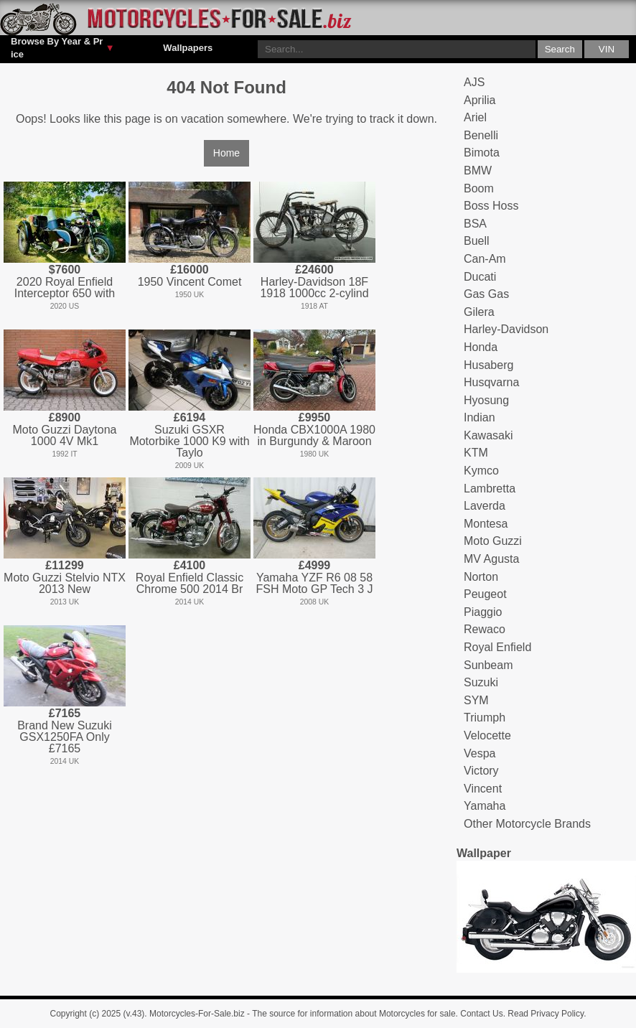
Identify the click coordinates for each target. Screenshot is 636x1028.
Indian (479, 417)
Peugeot (485, 594)
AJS (474, 82)
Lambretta (489, 488)
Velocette (487, 735)
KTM (476, 453)
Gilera (479, 312)
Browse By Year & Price (63, 48)
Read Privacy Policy (546, 1014)
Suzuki (481, 682)
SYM (476, 700)
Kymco (481, 470)
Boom (479, 188)
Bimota (482, 152)
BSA (475, 224)
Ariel (475, 117)
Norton (481, 577)
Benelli (481, 135)
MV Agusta (491, 559)
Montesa (486, 524)
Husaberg (488, 365)
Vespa (479, 753)
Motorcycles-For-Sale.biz (197, 1014)
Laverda (484, 506)
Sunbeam (488, 665)
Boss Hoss (491, 206)
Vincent (483, 788)
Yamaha (484, 806)
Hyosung (486, 400)
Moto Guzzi (493, 541)
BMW (478, 170)
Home (226, 153)
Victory (481, 771)
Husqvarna (491, 382)
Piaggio (483, 612)
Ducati (480, 277)
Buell (477, 241)
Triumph (484, 717)
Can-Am (485, 259)
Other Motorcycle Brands (527, 824)
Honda (480, 347)
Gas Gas (486, 294)
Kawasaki (488, 435)
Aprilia (479, 100)
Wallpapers (187, 47)
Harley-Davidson (506, 329)
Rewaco (484, 629)
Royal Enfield (497, 647)
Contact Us (481, 1014)
